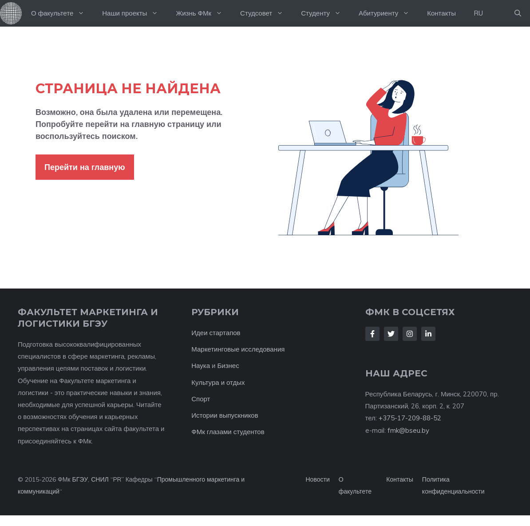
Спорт (200, 399)
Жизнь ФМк (203, 13)
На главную (11, 13)
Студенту (325, 13)
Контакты (441, 13)
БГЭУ (80, 479)
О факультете (62, 13)
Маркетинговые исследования (238, 349)
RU (478, 13)
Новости (318, 479)
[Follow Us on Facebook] (372, 334)
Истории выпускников (224, 415)
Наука (200, 365)
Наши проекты (134, 13)
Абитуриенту (388, 13)
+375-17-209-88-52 (410, 418)
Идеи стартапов (215, 332)
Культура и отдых (218, 382)
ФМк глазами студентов (227, 431)
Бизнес (228, 365)
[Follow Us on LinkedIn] (428, 334)
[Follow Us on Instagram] (410, 334)
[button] (518, 13)
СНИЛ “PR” (107, 479)
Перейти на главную (84, 167)
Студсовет (266, 13)
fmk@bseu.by (408, 430)
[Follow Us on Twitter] (391, 334)
